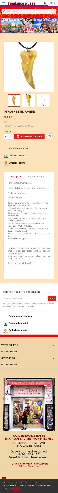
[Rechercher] (29, 11)
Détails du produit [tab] (35, 176)
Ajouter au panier (29, 136)
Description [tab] (16, 176)
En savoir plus (7, 488)
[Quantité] (7, 136)
